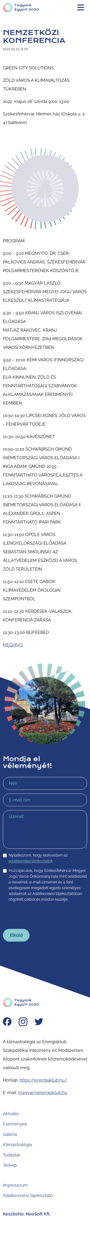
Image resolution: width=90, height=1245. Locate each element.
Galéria (10, 1134)
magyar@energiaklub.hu (42, 1092)
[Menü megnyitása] (80, 7)
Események (15, 1123)
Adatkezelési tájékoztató (28, 1195)
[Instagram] (23, 1022)
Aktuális (11, 1113)
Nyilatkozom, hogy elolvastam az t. (48, 857)
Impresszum (15, 1185)
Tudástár (11, 1154)
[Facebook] (7, 1022)
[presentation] (39, 915)
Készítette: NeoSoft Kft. (27, 1213)
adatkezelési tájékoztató (30, 861)
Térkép (10, 1165)
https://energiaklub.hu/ (43, 1080)
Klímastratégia (17, 1144)
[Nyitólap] (21, 7)
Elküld (16, 935)
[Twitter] (39, 1022)
